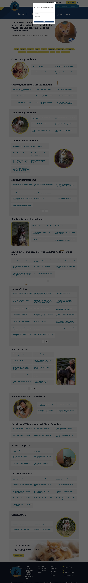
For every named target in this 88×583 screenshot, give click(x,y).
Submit (44, 21)
